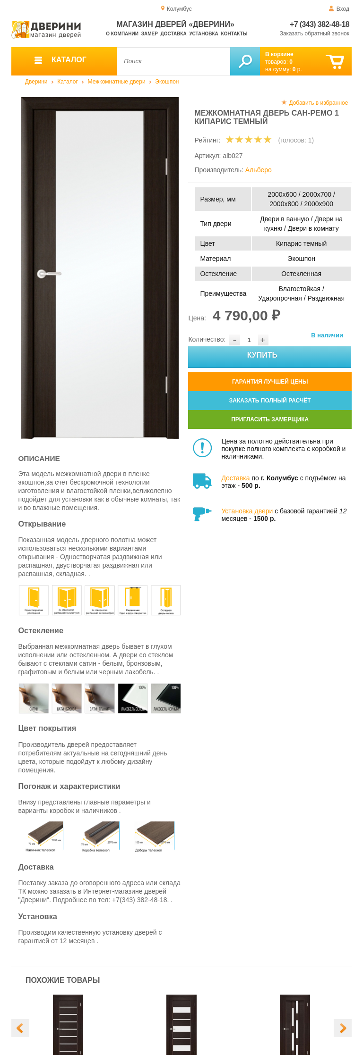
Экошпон (167, 81)
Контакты (234, 33)
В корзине (279, 54)
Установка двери (247, 511)
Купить (294, 357)
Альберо (258, 170)
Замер (149, 33)
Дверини (36, 81)
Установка (203, 33)
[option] (100, 268)
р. (297, 69)
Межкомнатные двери (117, 81)
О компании (122, 33)
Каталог (67, 81)
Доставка (174, 33)
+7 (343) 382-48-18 (319, 24)
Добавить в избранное (318, 103)
